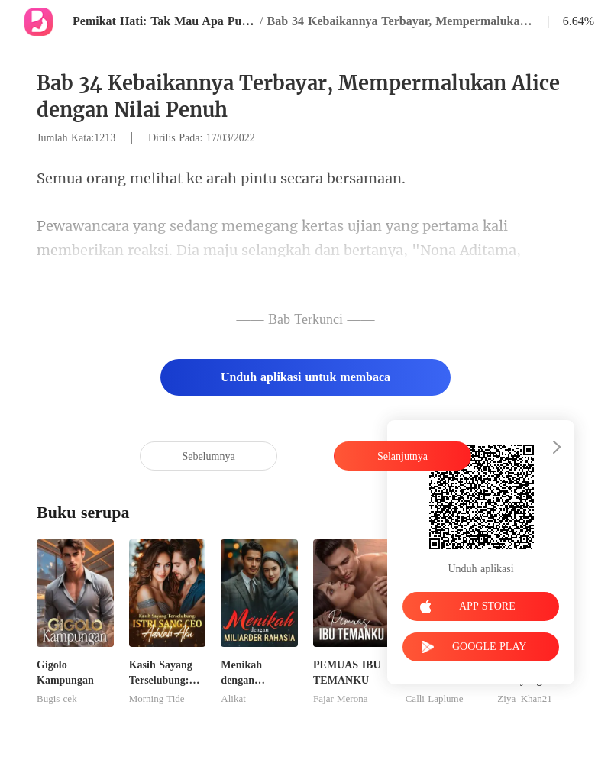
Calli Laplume (435, 699)
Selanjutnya (402, 456)
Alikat (233, 699)
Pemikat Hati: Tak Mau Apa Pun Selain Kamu (164, 21)
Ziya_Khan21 (524, 699)
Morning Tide (157, 699)
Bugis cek (57, 699)
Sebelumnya (208, 456)
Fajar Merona (340, 699)
